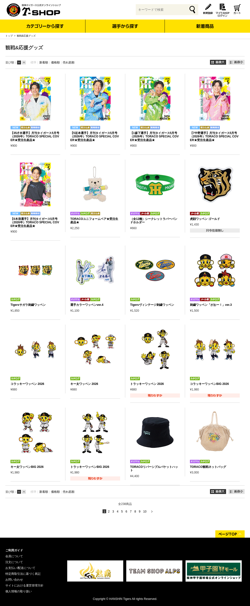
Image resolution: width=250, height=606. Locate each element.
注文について (14, 562)
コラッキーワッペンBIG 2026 (209, 384)
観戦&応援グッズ (26, 35)
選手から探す (125, 26)
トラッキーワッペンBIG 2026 (89, 467)
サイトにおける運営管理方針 (24, 585)
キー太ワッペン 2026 (84, 384)
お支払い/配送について (20, 568)
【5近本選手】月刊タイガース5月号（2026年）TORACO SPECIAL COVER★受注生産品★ (94, 136)
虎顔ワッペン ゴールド (205, 219)
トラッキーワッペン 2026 (147, 384)
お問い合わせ (14, 579)
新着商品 (205, 23)
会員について (14, 556)
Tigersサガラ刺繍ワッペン (28, 305)
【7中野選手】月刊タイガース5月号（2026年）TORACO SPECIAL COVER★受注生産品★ (214, 136)
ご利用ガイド (14, 550)
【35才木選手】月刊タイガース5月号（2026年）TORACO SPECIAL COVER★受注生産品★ (34, 136)
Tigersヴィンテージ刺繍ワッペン (152, 305)
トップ (9, 35)
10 (144, 511)
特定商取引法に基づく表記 (23, 573)
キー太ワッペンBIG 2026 (26, 467)
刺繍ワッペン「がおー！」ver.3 (211, 305)
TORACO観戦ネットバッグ (208, 467)
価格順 (55, 62)
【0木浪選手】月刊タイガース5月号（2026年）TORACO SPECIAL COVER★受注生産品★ (34, 222)
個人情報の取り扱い (18, 591)
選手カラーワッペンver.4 (86, 305)
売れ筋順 (68, 62)
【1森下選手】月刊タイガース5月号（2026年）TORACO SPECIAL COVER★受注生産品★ (154, 136)
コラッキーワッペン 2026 (27, 384)
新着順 (43, 62)
